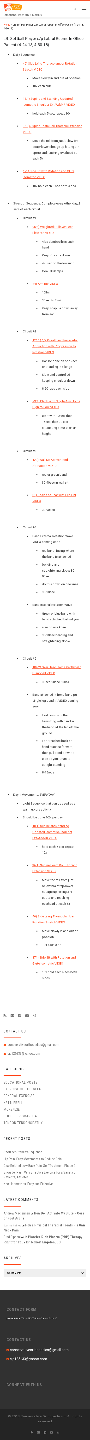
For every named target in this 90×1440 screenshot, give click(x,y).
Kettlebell (13, 1103)
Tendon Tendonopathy (23, 1123)
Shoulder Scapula (20, 1116)
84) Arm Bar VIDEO (45, 284)
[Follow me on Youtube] (27, 1015)
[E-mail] (12, 1015)
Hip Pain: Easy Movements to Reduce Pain (33, 1159)
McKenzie (12, 1109)
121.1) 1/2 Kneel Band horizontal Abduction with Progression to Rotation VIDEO (55, 346)
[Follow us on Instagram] (34, 1015)
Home (7, 24)
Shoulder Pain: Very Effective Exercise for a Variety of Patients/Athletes (40, 1174)
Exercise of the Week (22, 1089)
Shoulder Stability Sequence (23, 1152)
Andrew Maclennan (17, 1213)
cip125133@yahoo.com (23, 1053)
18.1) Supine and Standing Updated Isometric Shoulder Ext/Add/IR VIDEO (52, 832)
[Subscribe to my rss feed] (5, 1015)
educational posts (21, 1082)
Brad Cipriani (12, 1237)
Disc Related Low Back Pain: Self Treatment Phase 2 (39, 1166)
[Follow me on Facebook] (19, 1015)
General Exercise (19, 1096)
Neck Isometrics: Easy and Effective (28, 1184)
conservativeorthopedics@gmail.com (33, 1045)
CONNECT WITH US (24, 1384)
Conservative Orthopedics (42, 1416)
